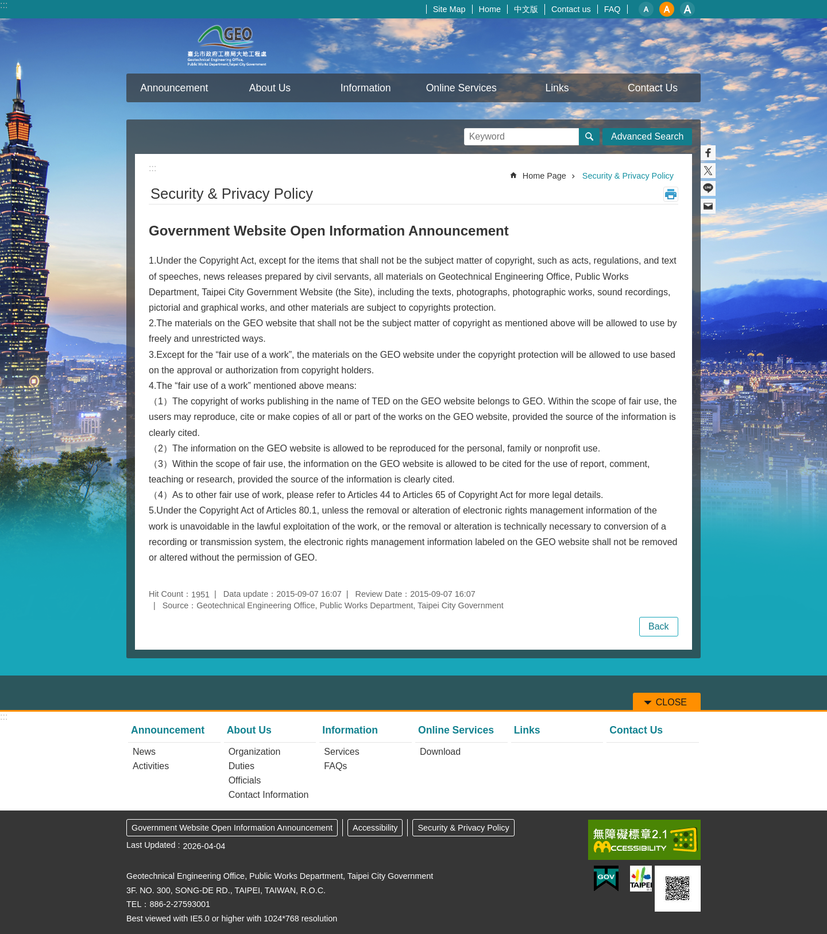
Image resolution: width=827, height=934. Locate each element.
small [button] (646, 9)
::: (3, 5)
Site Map (449, 9)
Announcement (167, 730)
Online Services (456, 730)
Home (490, 9)
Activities (151, 766)
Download (440, 752)
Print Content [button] (670, 194)
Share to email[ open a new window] (708, 206)
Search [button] (589, 136)
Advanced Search (647, 136)
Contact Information (269, 795)
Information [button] (366, 88)
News (144, 752)
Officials (245, 780)
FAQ (612, 9)
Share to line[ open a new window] (708, 188)
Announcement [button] (174, 88)
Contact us (571, 9)
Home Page (544, 175)
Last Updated (151, 845)
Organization (255, 752)
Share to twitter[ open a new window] (708, 170)
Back (658, 626)
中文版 (526, 9)
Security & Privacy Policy (628, 175)
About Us (249, 730)
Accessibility (375, 827)
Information (350, 730)
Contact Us (653, 88)
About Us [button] (270, 88)
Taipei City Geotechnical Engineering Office (226, 46)
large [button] (687, 9)
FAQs (335, 766)
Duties (241, 766)
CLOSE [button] (671, 702)
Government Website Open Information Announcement (232, 827)
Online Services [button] (461, 88)
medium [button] (666, 9)
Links (557, 88)
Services (341, 752)
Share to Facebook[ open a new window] (708, 152)
